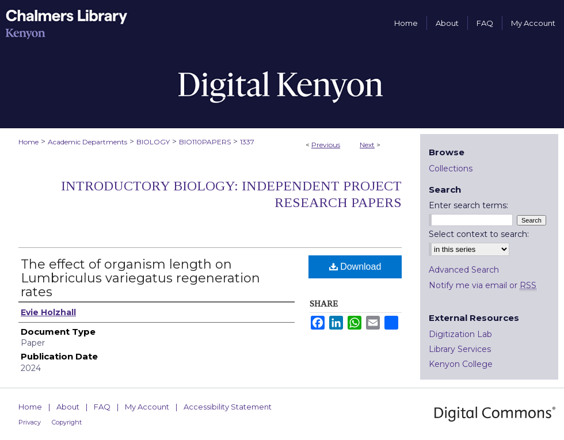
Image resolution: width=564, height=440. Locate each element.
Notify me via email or (482, 285)
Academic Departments (87, 141)
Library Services (460, 349)
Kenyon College (461, 364)
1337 (247, 141)
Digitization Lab (460, 334)
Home (28, 141)
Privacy (29, 422)
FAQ (102, 406)
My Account (147, 406)
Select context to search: (479, 234)
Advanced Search (464, 270)
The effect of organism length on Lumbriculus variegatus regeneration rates (140, 278)
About (67, 406)
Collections (450, 168)
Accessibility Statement (228, 406)
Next (367, 144)
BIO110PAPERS (205, 141)
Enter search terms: (468, 205)
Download (355, 266)
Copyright (67, 422)
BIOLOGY (153, 141)
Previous (325, 144)
